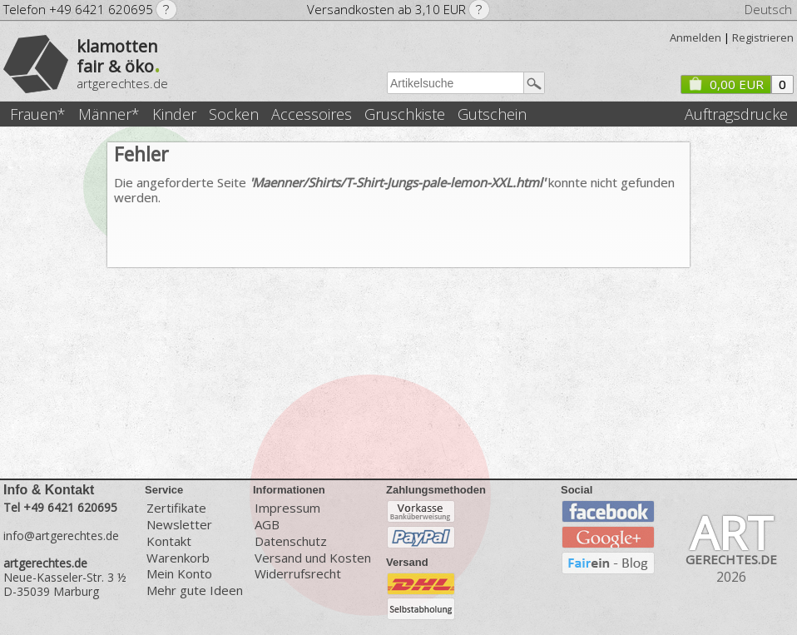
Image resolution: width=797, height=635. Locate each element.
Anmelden (695, 37)
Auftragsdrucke (736, 114)
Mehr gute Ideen (194, 590)
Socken (234, 114)
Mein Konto (179, 574)
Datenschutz (291, 541)
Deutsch (768, 9)
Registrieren (763, 37)
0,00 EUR (725, 84)
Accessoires (311, 114)
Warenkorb (178, 558)
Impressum (287, 507)
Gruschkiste (404, 114)
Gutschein (492, 114)
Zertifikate (176, 507)
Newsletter (179, 525)
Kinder (174, 114)
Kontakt (168, 541)
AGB (267, 525)
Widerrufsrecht (298, 574)
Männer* (109, 114)
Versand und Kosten (313, 558)
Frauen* (38, 114)
